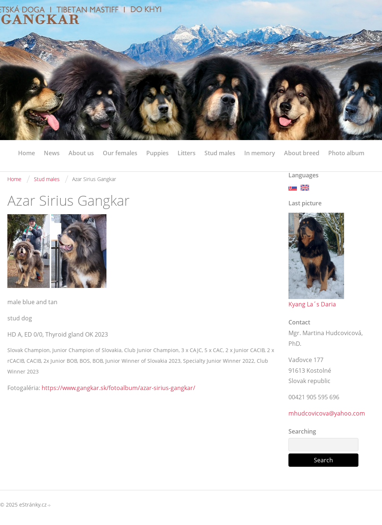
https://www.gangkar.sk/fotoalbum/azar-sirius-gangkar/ (118, 388)
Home (26, 153)
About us (81, 153)
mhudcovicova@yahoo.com (326, 413)
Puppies (157, 153)
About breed (301, 153)
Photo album (346, 153)
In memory (259, 153)
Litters (187, 153)
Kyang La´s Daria (312, 304)
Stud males (219, 153)
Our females (120, 153)
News (52, 153)
